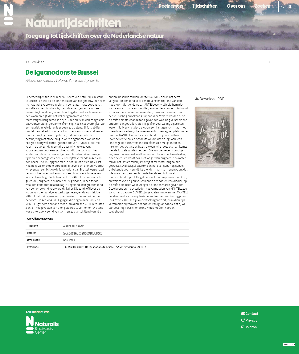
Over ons (236, 5)
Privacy (249, 320)
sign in (280, 34)
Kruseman (69, 240)
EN (290, 7)
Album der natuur (39, 80)
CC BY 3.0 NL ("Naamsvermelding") (82, 232)
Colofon (249, 327)
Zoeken (262, 5)
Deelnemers (171, 5)
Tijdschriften (205, 5)
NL (283, 7)
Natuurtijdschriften (73, 22)
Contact (249, 314)
